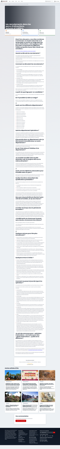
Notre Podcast (20, 442)
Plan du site (20, 440)
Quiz (19, 1)
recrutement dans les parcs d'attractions (35, 353)
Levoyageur (20, 444)
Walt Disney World (32, 435)
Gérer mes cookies (32, 445)
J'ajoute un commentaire (20, 424)
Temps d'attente (21, 435)
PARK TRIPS (5, 1)
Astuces (13, 1)
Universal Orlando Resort (33, 436)
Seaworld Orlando (32, 437)
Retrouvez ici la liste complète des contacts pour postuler (25, 55)
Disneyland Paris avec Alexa (23, 437)
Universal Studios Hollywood (33, 438)
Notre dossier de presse (33, 444)
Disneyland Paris (31, 439)
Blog (9, 1)
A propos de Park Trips (33, 443)
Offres (22, 1)
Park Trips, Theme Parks (44, 445)
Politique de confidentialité (33, 446)
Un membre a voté (30, 368)
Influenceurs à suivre (43, 442)
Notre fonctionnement (33, 442)
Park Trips (6, 4)
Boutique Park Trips (21, 441)
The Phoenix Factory (21, 445)
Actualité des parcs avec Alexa (22, 439)
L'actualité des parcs (21, 436)
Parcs (16, 1)
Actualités (9, 4)
